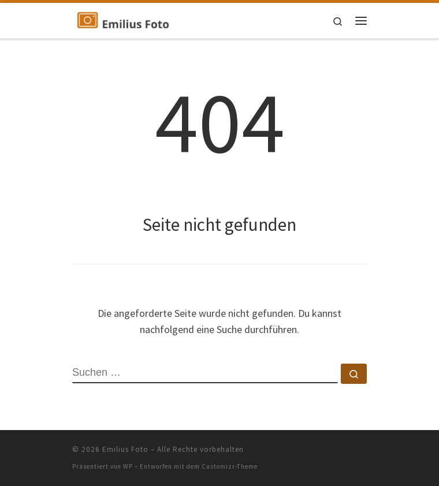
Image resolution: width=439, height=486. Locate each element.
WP (128, 466)
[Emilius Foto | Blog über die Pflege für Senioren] (123, 19)
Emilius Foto (125, 449)
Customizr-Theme (230, 466)
